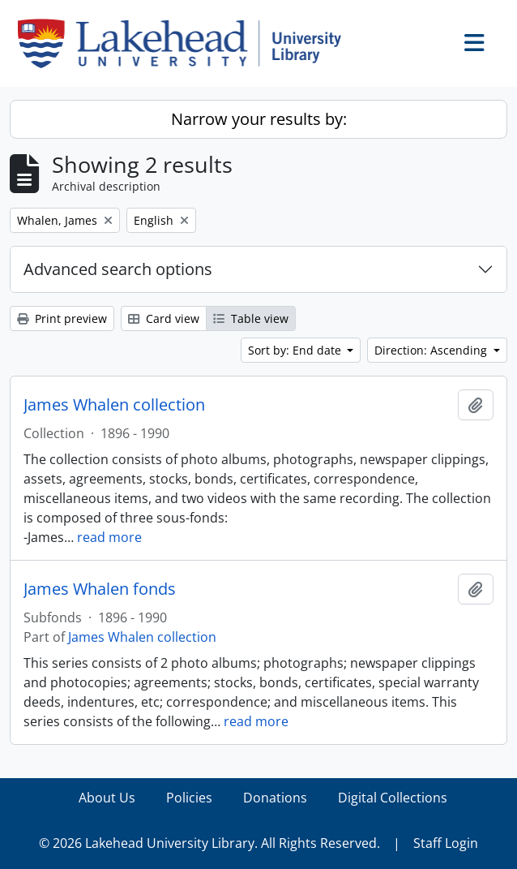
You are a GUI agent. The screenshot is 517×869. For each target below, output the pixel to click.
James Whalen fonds (100, 589)
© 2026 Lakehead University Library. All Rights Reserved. (209, 843)
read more (109, 537)
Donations (275, 798)
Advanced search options (118, 269)
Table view (250, 318)
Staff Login (445, 843)
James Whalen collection (114, 405)
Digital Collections (392, 798)
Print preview (62, 318)
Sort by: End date (296, 350)
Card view (163, 318)
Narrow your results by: (259, 119)
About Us (107, 798)
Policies (189, 798)
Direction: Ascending (432, 350)
